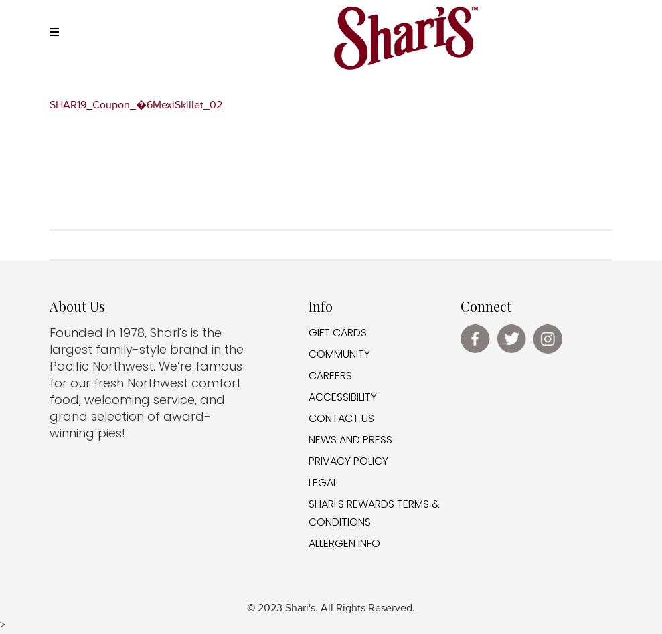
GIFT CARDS (338, 332)
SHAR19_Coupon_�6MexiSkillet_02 (136, 105)
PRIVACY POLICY (348, 461)
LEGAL (323, 482)
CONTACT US (341, 418)
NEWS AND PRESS (350, 439)
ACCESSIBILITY (343, 397)
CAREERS (330, 375)
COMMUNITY (339, 354)
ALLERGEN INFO (344, 543)
